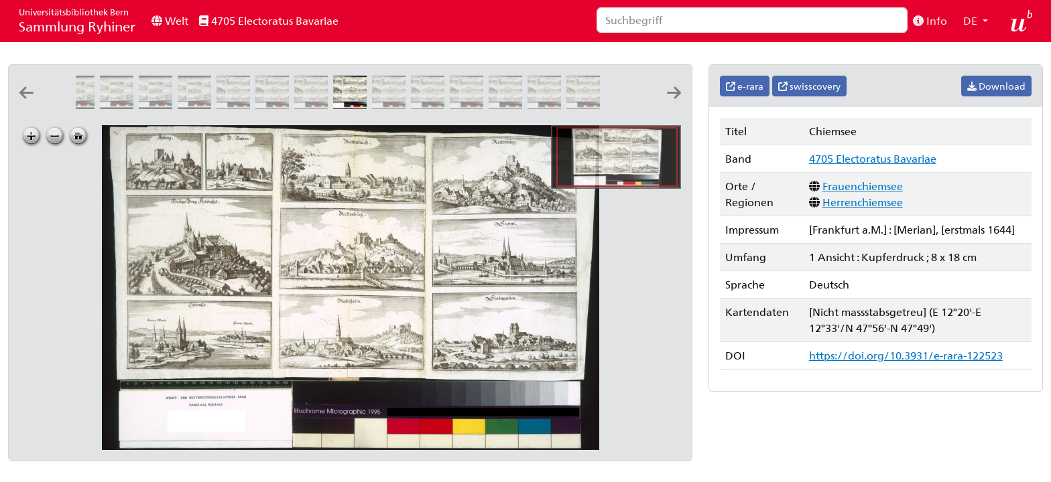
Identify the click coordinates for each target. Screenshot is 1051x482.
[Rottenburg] (508, 105)
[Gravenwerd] (80, 105)
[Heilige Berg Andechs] (313, 105)
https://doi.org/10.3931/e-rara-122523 (906, 355)
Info (930, 20)
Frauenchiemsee (862, 186)
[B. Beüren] (274, 105)
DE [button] (971, 20)
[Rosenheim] (469, 105)
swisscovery (809, 86)
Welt (169, 20)
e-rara (744, 86)
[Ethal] (197, 105)
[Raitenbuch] (391, 105)
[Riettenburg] (430, 105)
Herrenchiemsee (862, 202)
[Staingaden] (585, 105)
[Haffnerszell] (119, 105)
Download (996, 86)
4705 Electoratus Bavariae (268, 20)
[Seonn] (547, 105)
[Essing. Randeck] (158, 105)
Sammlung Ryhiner (77, 20)
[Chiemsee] (352, 105)
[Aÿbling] (236, 105)
